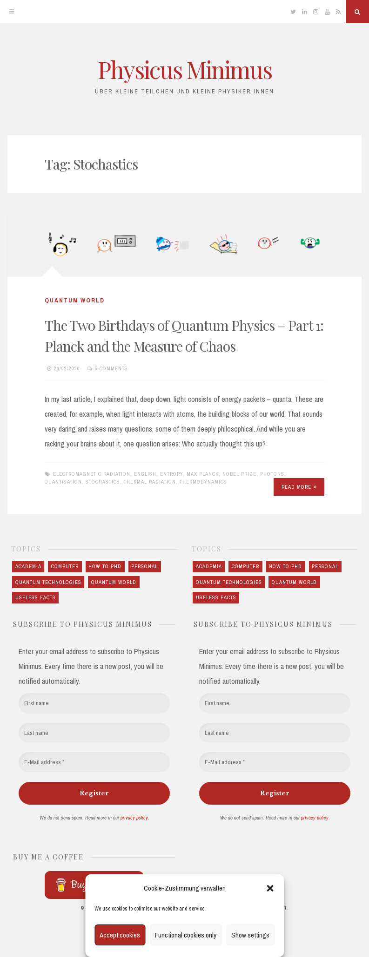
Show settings (250, 935)
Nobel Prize (239, 474)
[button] (270, 888)
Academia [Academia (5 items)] (28, 566)
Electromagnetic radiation (91, 474)
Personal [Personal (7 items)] (144, 566)
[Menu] (11, 11)
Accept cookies (120, 935)
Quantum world (75, 300)
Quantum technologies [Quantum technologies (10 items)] (48, 582)
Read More (299, 487)
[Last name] (94, 733)
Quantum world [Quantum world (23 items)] (113, 582)
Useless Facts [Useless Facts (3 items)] (35, 597)
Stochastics (103, 481)
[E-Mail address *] (94, 762)
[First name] (94, 703)
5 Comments (111, 368)
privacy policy (134, 817)
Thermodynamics (203, 481)
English (145, 474)
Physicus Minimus (185, 69)
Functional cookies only (185, 935)
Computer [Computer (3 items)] (65, 566)
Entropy (171, 474)
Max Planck (203, 474)
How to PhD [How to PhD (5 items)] (104, 566)
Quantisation (63, 481)
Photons (272, 474)
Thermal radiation (150, 481)
